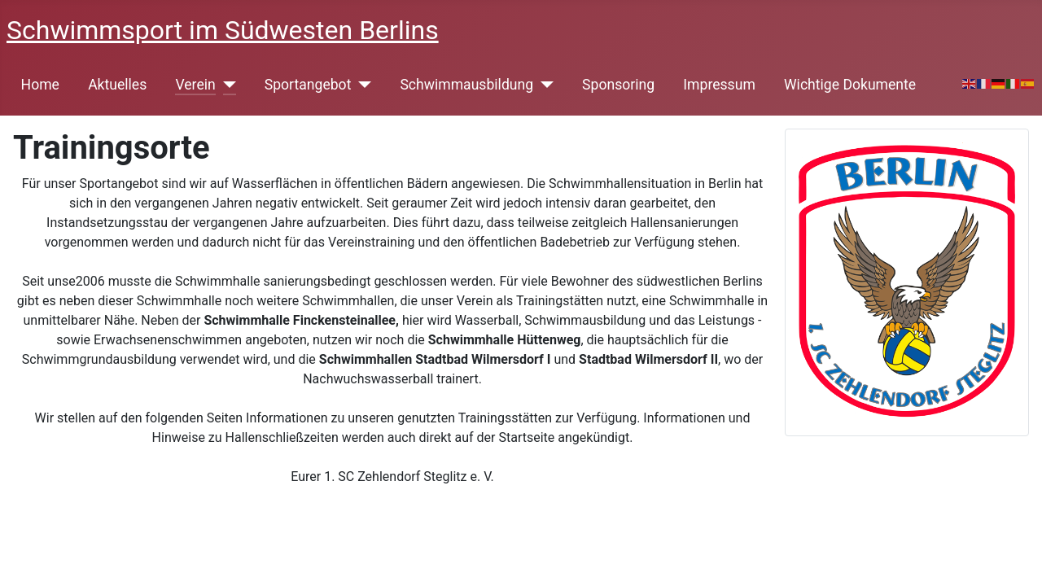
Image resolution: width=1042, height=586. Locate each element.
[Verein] (226, 84)
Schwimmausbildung (466, 85)
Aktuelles (117, 85)
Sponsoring (618, 85)
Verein (195, 85)
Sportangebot (308, 85)
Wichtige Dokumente (850, 85)
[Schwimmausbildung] (543, 84)
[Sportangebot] (361, 84)
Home (40, 85)
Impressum (719, 85)
